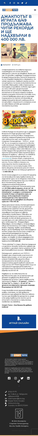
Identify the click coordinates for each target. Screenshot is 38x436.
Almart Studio (22, 431)
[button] (4, 2)
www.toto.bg (6, 158)
